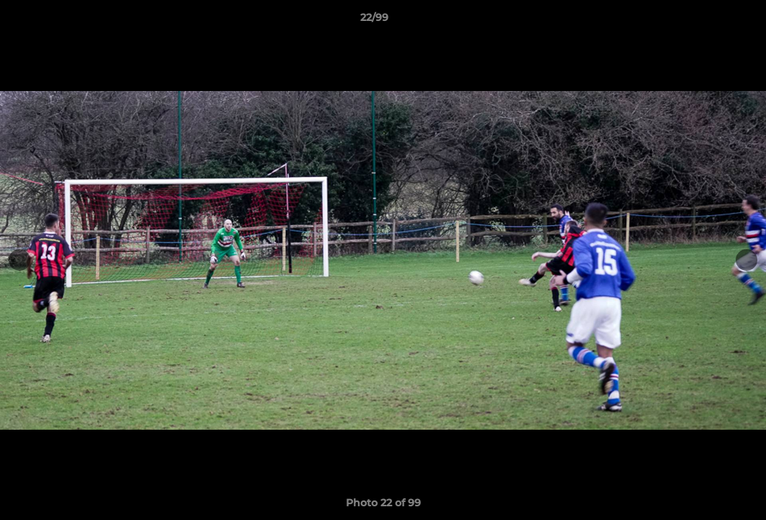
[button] (705, 20)
